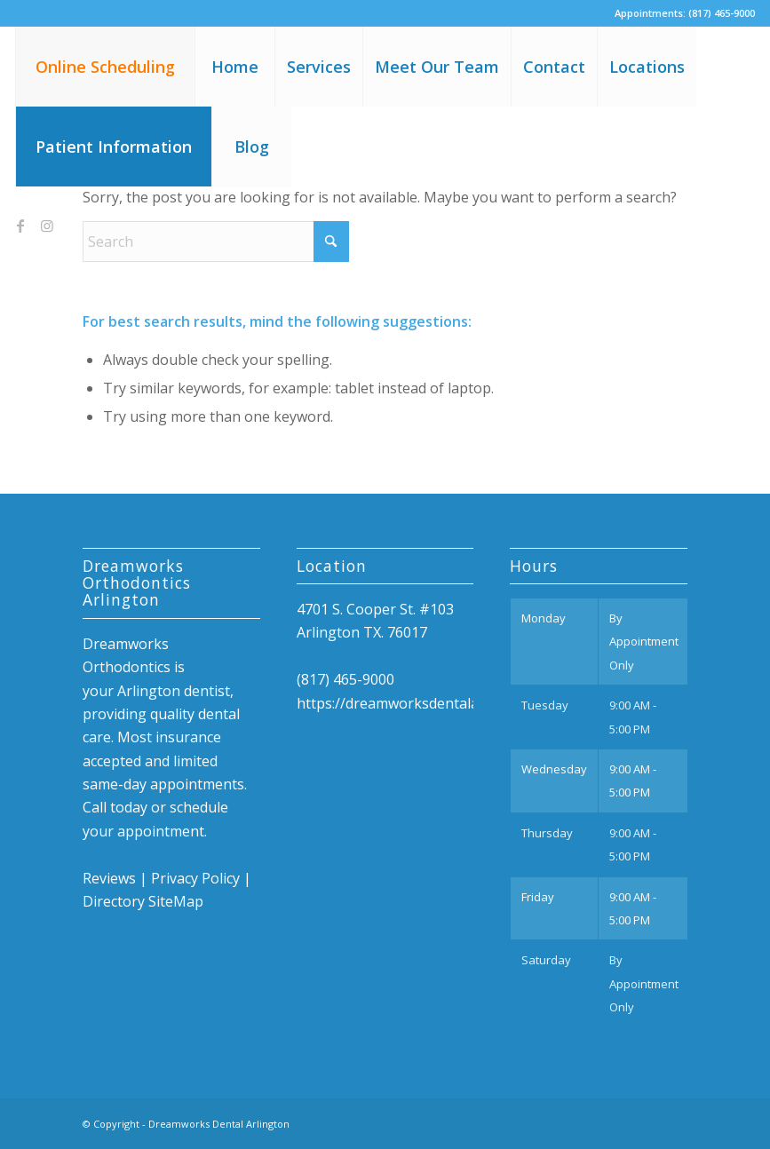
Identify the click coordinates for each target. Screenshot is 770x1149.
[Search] (216, 241)
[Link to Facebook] (20, 225)
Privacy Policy (195, 878)
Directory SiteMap (143, 901)
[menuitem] (104, 67)
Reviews (109, 878)
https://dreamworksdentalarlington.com (430, 703)
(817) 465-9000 (721, 13)
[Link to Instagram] (47, 225)
